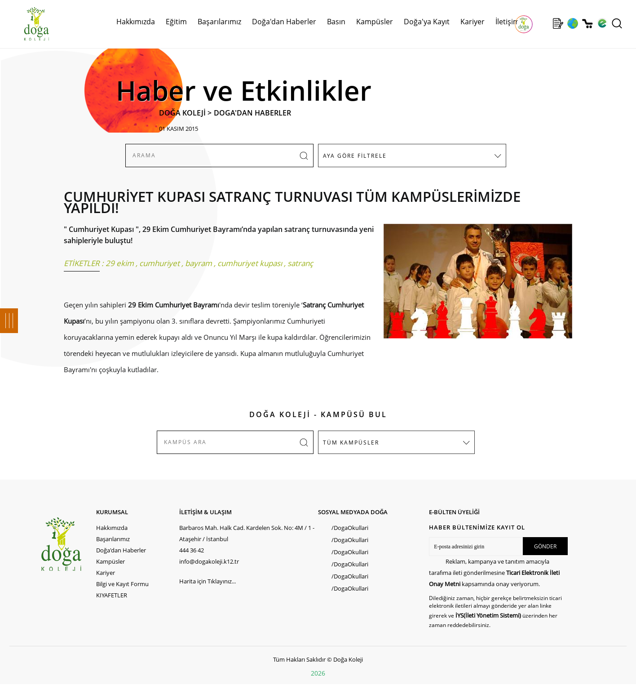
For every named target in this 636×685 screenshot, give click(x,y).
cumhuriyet (159, 263)
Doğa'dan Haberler (284, 22)
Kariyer (472, 22)
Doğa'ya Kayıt (427, 22)
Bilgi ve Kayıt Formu (122, 584)
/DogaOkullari (349, 528)
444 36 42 (191, 550)
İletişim (507, 22)
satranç (300, 263)
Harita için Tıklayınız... (207, 581)
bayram (198, 263)
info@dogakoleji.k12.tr (209, 561)
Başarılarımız (219, 22)
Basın (336, 22)
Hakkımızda (135, 22)
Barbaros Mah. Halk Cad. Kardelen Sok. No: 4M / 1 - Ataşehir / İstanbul (246, 533)
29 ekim (120, 263)
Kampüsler (374, 22)
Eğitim (176, 22)
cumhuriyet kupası (249, 263)
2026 (318, 673)
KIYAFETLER (111, 595)
